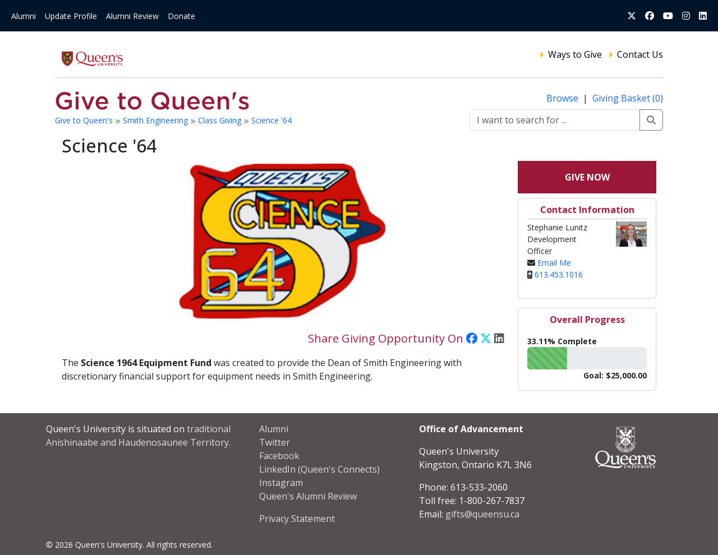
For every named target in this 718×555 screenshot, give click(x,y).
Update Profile (71, 16)
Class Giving (220, 120)
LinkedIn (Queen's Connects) (319, 469)
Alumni (23, 16)
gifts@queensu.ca (482, 514)
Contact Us (640, 54)
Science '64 (271, 120)
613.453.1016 (559, 274)
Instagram (281, 483)
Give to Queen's (85, 120)
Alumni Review (132, 16)
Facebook (279, 456)
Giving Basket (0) (627, 98)
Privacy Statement (297, 518)
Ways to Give (575, 54)
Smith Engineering (156, 120)
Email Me (554, 262)
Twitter (274, 442)
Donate (181, 16)
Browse (563, 98)
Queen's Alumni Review (308, 496)
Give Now (587, 177)
